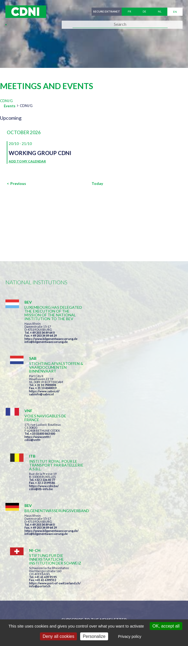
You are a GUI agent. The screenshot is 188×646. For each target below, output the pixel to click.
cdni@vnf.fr (32, 395)
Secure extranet (106, 11)
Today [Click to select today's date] (97, 183)
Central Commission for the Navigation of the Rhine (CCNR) (68, 609)
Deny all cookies (58, 636)
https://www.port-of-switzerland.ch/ (144, 453)
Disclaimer (148, 609)
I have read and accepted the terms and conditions (97, 517)
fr (129, 11)
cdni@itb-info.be (130, 399)
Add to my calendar (27, 161)
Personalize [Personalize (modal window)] (94, 636)
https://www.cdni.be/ (133, 396)
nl (159, 11)
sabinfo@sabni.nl (130, 338)
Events (9, 106)
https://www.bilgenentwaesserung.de (50, 346)
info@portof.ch (129, 456)
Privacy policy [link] (129, 636)
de (144, 11)
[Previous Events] (16, 183)
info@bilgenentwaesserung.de (46, 349)
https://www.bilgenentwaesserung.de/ (51, 441)
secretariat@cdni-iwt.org (122, 581)
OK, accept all (166, 626)
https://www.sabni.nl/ (133, 335)
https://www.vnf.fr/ (37, 392)
